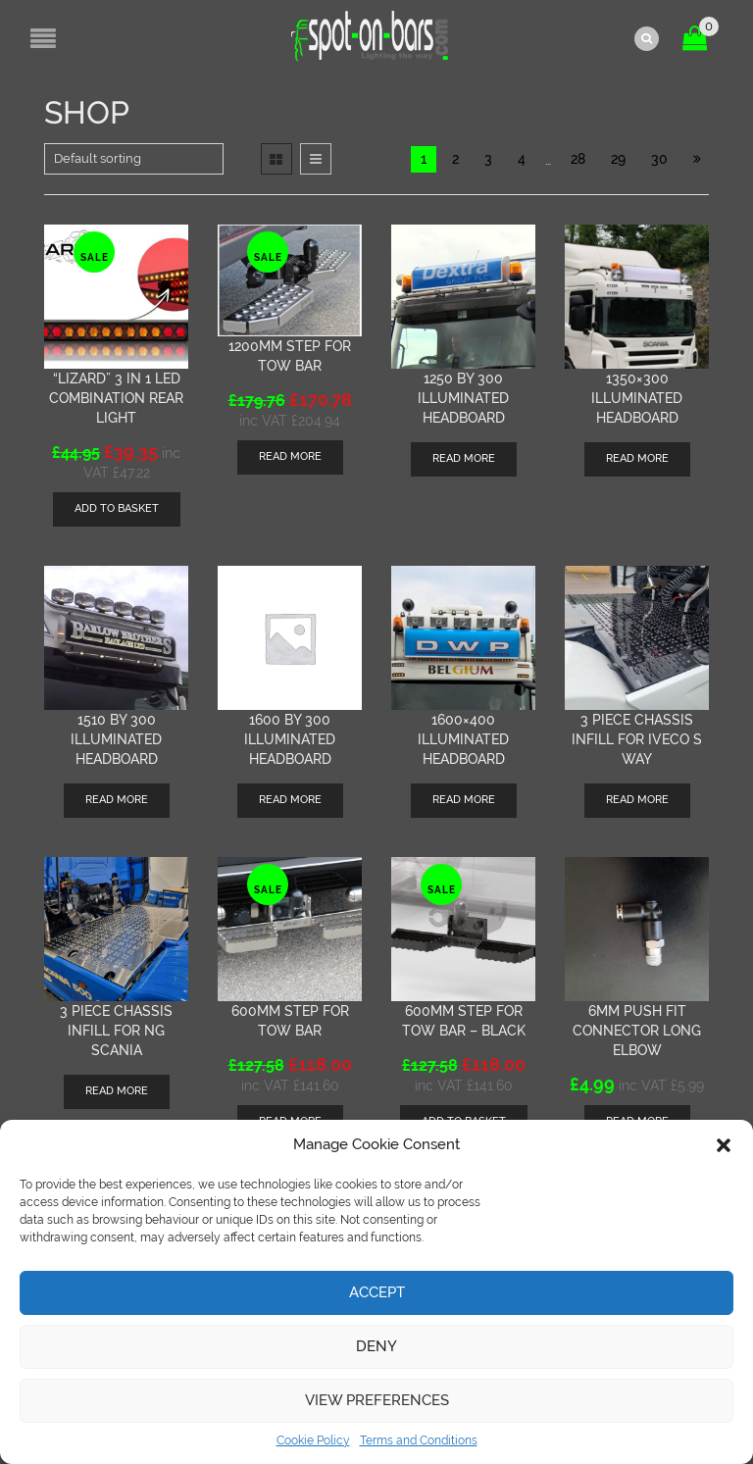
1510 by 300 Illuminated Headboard (116, 738)
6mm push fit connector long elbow (637, 1029)
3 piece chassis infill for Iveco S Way (637, 738)
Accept (377, 1292)
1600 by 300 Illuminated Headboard (289, 738)
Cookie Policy (313, 1440)
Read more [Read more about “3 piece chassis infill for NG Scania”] (116, 1090)
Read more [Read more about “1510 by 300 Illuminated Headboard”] (116, 798)
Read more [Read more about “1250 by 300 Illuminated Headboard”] (463, 457)
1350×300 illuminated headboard (636, 397)
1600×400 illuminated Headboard (463, 738)
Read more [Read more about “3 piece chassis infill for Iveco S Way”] (637, 798)
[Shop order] (134, 158)
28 (578, 158)
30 (659, 158)
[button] (723, 1145)
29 (618, 158)
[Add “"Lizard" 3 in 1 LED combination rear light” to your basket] (116, 508)
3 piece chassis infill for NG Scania (116, 1029)
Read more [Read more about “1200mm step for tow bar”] (290, 456)
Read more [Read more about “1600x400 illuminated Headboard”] (463, 798)
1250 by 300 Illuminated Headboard (463, 397)
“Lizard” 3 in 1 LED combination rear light (116, 397)
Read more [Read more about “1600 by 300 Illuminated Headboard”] (290, 798)
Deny (376, 1346)
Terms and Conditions (418, 1440)
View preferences (377, 1400)
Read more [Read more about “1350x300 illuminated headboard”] (637, 457)
